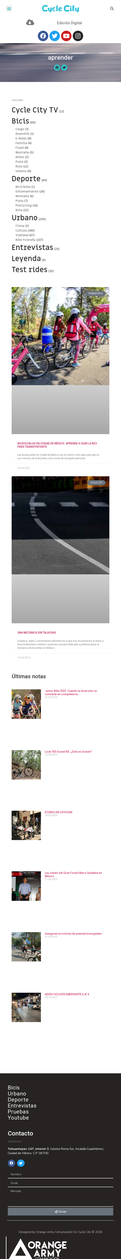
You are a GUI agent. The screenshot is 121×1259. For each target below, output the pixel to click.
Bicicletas (23, 187)
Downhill (22, 134)
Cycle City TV (35, 110)
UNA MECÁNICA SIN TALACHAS (36, 632)
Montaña (22, 152)
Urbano (25, 218)
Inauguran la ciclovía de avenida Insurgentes (73, 933)
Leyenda (26, 259)
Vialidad (22, 235)
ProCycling (24, 205)
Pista (19, 162)
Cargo (20, 129)
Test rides (30, 270)
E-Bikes (21, 138)
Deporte (26, 179)
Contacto (20, 1133)
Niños (20, 157)
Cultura (21, 230)
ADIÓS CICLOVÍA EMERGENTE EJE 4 (67, 994)
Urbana (21, 171)
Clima (20, 226)
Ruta (19, 166)
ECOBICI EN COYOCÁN (58, 812)
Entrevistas (32, 247)
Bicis (20, 121)
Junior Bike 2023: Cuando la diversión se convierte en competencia (71, 692)
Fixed (20, 148)
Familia (21, 143)
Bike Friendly (25, 240)
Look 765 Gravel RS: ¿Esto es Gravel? (68, 751)
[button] (9, 8)
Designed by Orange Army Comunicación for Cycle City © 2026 (60, 1232)
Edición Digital (69, 23)
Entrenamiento (27, 191)
